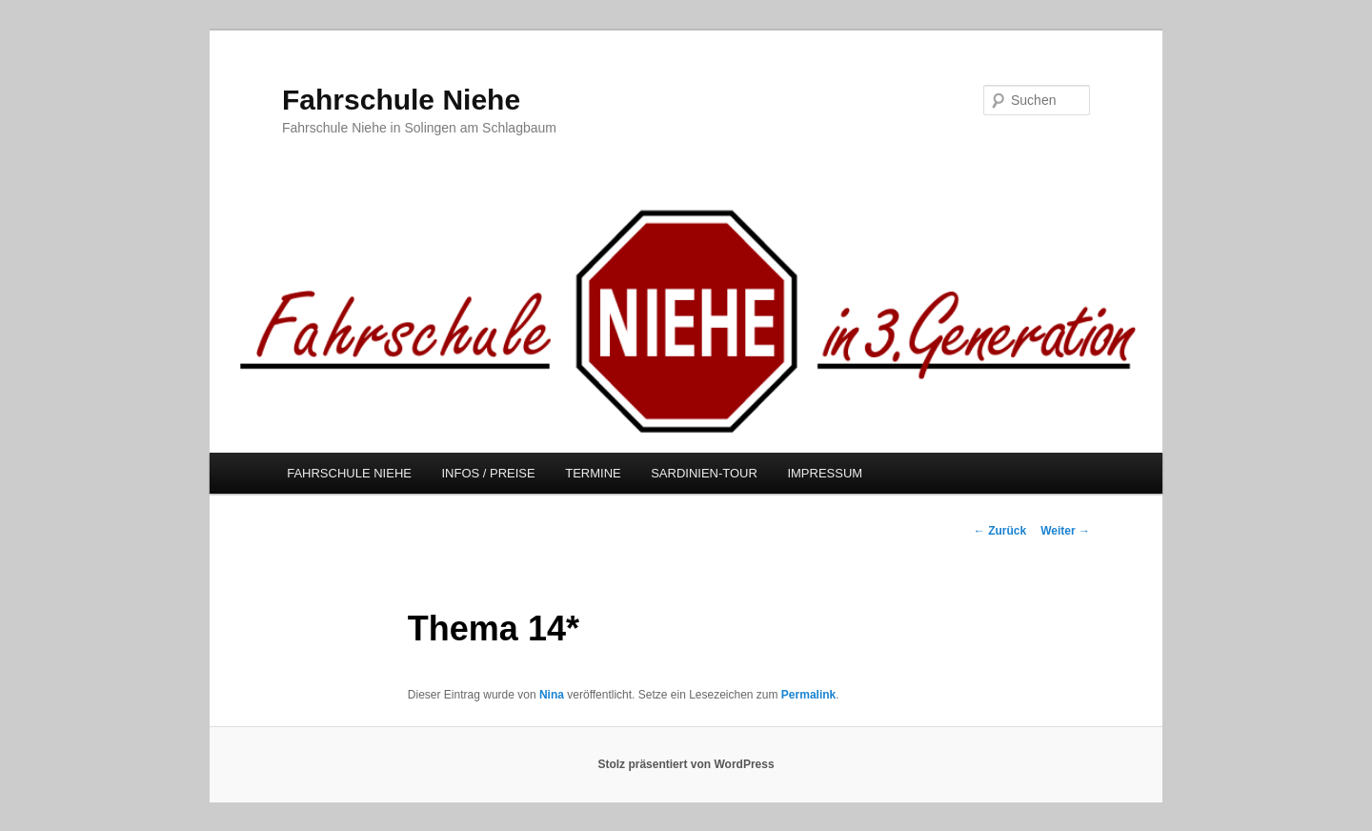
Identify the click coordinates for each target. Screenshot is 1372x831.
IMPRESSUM (824, 473)
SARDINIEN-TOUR (704, 473)
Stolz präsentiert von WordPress (685, 764)
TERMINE (593, 473)
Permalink (808, 694)
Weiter (1065, 530)
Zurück (1000, 530)
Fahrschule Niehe (401, 99)
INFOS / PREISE (488, 473)
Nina (551, 694)
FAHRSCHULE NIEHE (349, 473)
